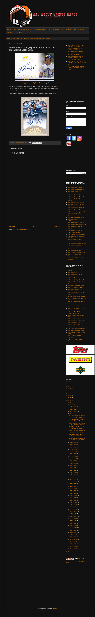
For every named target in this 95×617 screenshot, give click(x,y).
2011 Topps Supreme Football (76, 330)
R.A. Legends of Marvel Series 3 (76, 296)
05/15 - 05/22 (73, 504)
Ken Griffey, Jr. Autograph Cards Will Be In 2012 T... (76, 435)
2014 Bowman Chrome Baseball (76, 234)
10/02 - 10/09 (73, 458)
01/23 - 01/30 (73, 541)
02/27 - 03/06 (73, 530)
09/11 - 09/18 (73, 465)
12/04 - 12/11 (73, 411)
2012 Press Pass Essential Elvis (76, 328)
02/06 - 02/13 (73, 537)
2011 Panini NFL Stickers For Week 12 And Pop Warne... (77, 439)
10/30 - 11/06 (73, 449)
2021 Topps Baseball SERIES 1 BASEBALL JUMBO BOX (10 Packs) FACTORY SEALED (76, 58)
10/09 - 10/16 (73, 456)
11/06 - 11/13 (73, 447)
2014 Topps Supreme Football (76, 207)
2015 (69, 393)
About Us (10, 32)
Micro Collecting (54, 29)
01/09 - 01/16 (73, 546)
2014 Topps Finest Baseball (75, 230)
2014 (69, 395)
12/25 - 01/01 (73, 404)
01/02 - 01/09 (73, 548)
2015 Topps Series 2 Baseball (76, 195)
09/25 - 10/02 (73, 461)
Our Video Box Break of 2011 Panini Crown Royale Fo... (77, 416)
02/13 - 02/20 (73, 534)
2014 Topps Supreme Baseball (76, 217)
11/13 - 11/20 (73, 444)
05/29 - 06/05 (73, 500)
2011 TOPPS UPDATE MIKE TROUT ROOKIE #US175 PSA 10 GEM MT (77, 63)
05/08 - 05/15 (73, 507)
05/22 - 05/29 (73, 502)
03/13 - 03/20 (73, 525)
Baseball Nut (81, 558)
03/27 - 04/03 (73, 521)
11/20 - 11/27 (73, 442)
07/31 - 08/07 (73, 479)
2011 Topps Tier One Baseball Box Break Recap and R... (77, 427)
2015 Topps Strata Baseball (75, 187)
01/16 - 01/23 (73, 544)
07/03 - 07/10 (73, 488)
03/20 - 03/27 (73, 523)
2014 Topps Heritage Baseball (76, 280)
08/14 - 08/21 (73, 474)
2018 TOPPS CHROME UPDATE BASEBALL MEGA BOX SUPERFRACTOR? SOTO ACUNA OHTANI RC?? (76, 47)
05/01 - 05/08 (73, 509)
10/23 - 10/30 (73, 451)
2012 (69, 400)
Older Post (57, 226)
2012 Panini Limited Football (75, 287)
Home (9, 29)
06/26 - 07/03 (73, 491)
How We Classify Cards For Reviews (73, 29)
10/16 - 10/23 (73, 454)
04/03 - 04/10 (73, 518)
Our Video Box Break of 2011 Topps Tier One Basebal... (77, 420)
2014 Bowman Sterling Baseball (76, 212)
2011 (69, 402)
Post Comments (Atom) (22, 229)
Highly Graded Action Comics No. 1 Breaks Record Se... (77, 424)
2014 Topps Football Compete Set (77, 224)
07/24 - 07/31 (73, 481)
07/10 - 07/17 (73, 486)
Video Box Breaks (40, 29)
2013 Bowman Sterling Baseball (76, 252)
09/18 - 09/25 (73, 463)
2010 (69, 551)
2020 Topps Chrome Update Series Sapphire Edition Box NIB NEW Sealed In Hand (76, 53)
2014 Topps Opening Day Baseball (77, 243)
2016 (69, 391)
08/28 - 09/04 (73, 470)
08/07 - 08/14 (73, 477)
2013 (69, 398)
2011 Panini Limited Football (75, 322)
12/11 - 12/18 (73, 409)
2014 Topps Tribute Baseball (75, 245)
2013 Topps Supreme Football (76, 285)
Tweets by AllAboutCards (72, 178)
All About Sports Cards (13, 6)
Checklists (19, 32)
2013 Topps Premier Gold (74, 250)
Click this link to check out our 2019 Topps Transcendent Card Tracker (28, 38)
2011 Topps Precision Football (76, 321)
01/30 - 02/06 (73, 539)
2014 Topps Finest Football (75, 272)
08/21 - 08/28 (73, 472)
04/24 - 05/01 (73, 511)
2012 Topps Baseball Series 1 (76, 319)
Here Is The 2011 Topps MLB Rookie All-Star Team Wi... (77, 431)
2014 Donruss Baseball (74, 232)
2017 (69, 388)
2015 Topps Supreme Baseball (76, 189)
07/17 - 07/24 (73, 484)
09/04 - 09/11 (73, 468)
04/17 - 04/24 (73, 514)
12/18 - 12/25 (73, 407)
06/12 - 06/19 (73, 495)
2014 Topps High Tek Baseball (76, 222)
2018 (69, 386)
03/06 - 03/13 (73, 528)
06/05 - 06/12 (73, 498)
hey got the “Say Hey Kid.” (30, 83)
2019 (69, 384)
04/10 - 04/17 (73, 516)
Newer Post (12, 226)
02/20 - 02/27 (73, 532)
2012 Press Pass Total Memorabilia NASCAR (74, 312)
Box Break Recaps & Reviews (23, 29)
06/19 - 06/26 (73, 493)
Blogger (55, 608)
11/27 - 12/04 (73, 413)
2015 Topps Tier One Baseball (76, 202)
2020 (69, 381)
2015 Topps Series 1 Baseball (76, 210)
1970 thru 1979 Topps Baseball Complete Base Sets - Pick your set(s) (76, 67)
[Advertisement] (34, 211)
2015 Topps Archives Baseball (76, 197)
